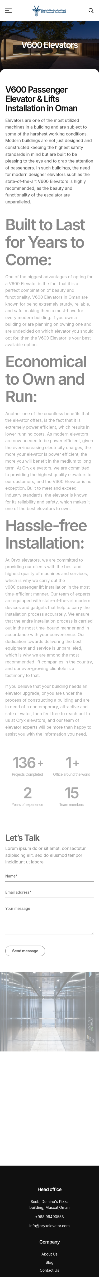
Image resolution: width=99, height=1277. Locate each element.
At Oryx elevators (34, 473)
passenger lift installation (42, 592)
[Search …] (91, 10)
